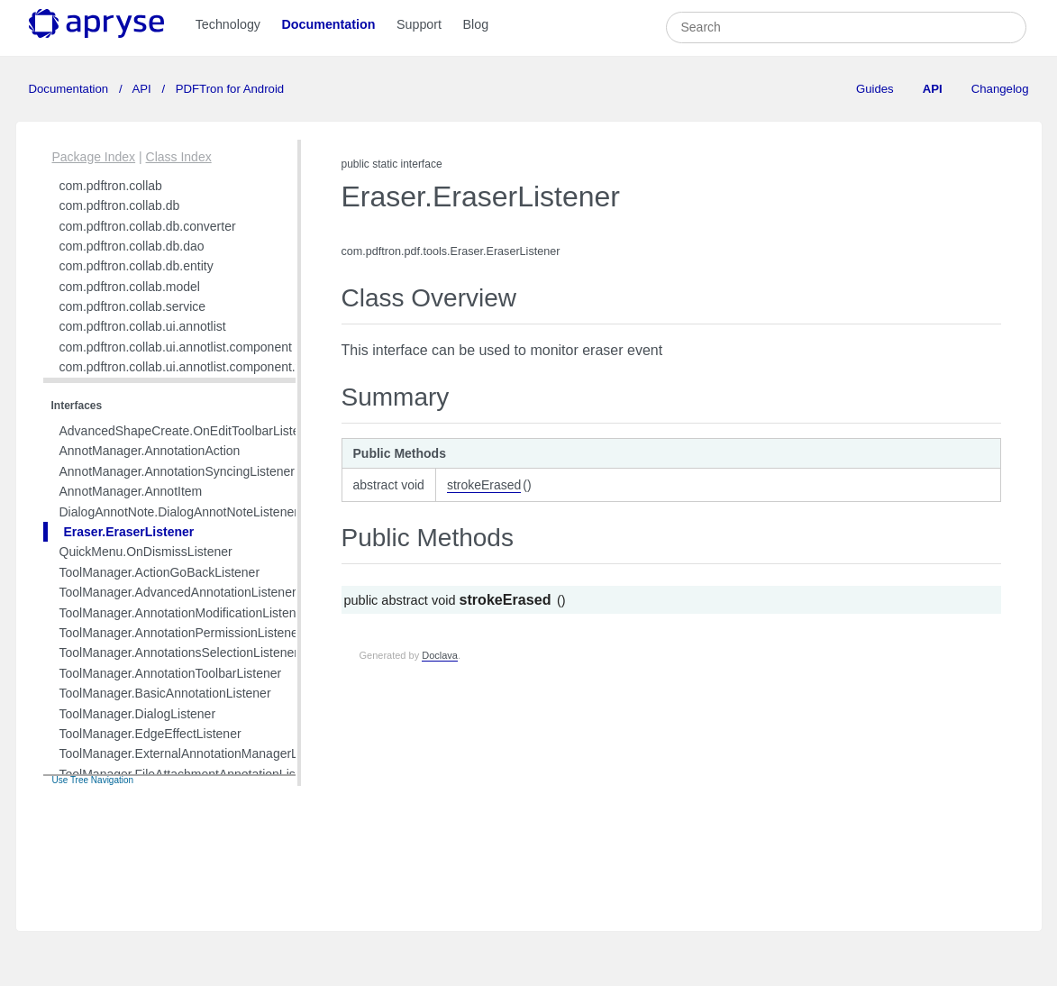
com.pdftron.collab (110, 185)
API (142, 89)
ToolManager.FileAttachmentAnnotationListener (191, 774)
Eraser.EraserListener (129, 532)
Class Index (179, 157)
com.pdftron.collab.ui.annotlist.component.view (190, 367)
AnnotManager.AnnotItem (131, 491)
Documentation (328, 24)
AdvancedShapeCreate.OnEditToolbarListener (188, 431)
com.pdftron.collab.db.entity (136, 266)
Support (419, 24)
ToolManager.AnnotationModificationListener (183, 613)
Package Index (94, 157)
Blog (475, 24)
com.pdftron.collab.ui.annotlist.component (175, 347)
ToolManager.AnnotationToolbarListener (170, 673)
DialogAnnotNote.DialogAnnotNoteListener (178, 512)
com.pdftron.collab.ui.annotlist (142, 326)
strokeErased (484, 485)
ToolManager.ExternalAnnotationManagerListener (197, 753)
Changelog (1000, 89)
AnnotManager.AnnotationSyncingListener (177, 471)
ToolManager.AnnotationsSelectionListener (178, 652)
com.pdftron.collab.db (119, 205)
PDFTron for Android (228, 89)
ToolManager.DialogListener (137, 714)
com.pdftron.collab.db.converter (147, 226)
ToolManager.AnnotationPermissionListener (181, 632)
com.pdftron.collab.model (129, 286)
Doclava (440, 655)
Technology (228, 24)
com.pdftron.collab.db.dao (132, 246)
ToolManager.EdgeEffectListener (150, 733)
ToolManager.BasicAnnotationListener (165, 693)
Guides (875, 89)
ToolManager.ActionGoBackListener (159, 572)
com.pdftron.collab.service (132, 306)
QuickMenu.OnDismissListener (145, 551)
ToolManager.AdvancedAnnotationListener (177, 592)
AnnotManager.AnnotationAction (150, 450)
